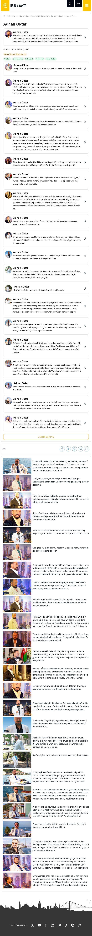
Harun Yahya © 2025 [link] (19, 925)
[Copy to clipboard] (85, 37)
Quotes (12, 16)
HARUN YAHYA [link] (18, 5)
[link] (15, 54)
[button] (46, 466)
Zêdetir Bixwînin (46, 437)
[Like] (32, 925)
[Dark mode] (70, 3)
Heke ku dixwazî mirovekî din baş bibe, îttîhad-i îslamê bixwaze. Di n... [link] (47, 16)
